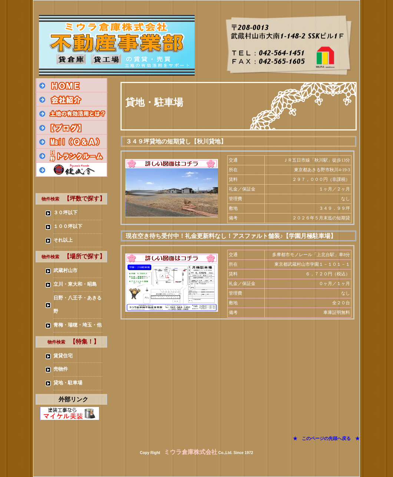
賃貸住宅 (63, 355)
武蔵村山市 (65, 270)
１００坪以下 (67, 226)
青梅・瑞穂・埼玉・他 (77, 325)
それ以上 (63, 240)
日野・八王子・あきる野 (77, 304)
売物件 (60, 369)
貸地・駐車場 (67, 382)
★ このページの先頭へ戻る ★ (326, 438)
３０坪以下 (65, 212)
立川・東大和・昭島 (75, 284)
